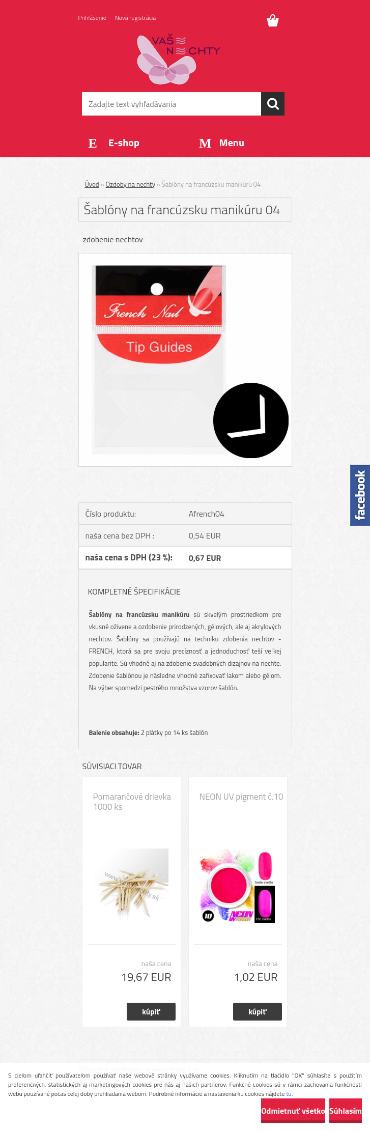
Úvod (92, 184)
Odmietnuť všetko (293, 1111)
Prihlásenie (92, 17)
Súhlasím (345, 1111)
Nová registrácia (135, 17)
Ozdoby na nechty (130, 184)
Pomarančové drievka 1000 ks (132, 801)
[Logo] (179, 59)
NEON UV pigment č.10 (241, 796)
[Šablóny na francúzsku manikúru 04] (185, 257)
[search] (272, 104)
